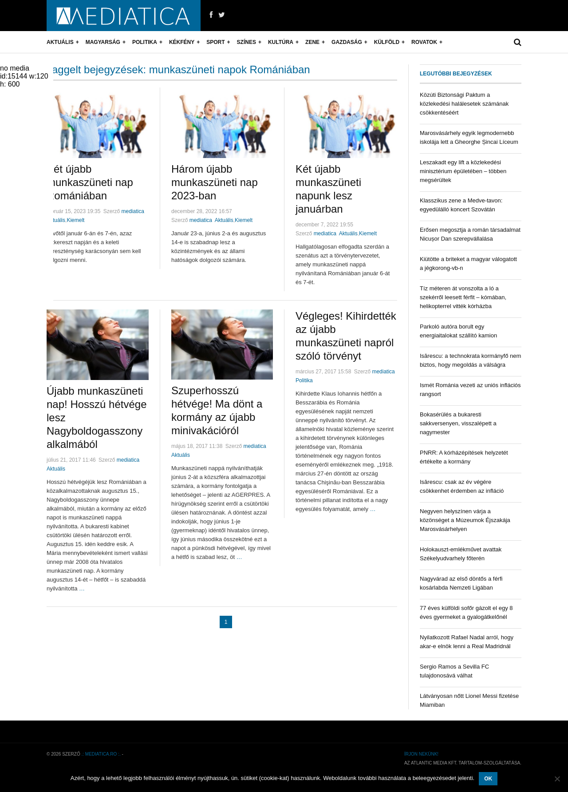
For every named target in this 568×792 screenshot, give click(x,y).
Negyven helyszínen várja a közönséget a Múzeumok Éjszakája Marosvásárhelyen (465, 520)
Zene (312, 42)
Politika (144, 42)
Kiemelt (75, 220)
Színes (246, 42)
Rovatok (424, 42)
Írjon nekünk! (421, 754)
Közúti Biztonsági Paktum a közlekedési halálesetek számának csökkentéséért (464, 103)
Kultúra (280, 42)
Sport (215, 42)
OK (488, 779)
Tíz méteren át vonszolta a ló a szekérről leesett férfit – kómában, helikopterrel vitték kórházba (463, 297)
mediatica (132, 211)
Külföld (386, 42)
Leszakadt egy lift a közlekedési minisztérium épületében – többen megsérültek (463, 171)
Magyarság (103, 42)
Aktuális (60, 42)
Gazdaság (346, 42)
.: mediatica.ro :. (101, 754)
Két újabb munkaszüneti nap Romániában (90, 182)
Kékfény (181, 42)
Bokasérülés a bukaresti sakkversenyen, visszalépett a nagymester (458, 423)
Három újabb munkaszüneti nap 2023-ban (214, 182)
